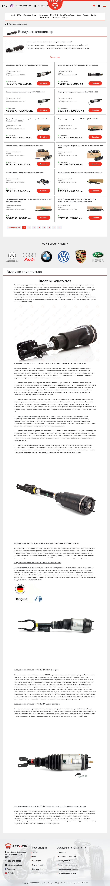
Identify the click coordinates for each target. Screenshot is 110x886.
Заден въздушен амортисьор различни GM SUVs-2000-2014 (80, 172)
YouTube (9, 873)
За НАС (35, 852)
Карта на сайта (38, 865)
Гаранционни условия (67, 873)
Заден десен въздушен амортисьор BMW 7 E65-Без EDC (27, 65)
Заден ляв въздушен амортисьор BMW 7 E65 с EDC (25, 92)
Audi (13, 15)
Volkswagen (43, 15)
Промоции (36, 861)
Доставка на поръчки (67, 857)
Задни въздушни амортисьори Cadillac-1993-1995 (24, 146)
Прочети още (55, 57)
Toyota (85, 15)
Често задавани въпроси (68, 869)
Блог (34, 857)
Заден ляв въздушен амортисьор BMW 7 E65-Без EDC (78, 65)
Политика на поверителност (69, 865)
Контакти (36, 869)
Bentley (94, 15)
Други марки (44, 17)
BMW (19, 15)
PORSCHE (54, 15)
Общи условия (64, 861)
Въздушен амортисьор (18, 24)
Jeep (79, 15)
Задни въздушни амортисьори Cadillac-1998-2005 (25, 172)
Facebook (10, 869)
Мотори (65, 17)
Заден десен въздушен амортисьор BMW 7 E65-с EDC (78, 92)
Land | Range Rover (67, 15)
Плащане (61, 852)
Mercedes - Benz (30, 15)
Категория (56, 17)
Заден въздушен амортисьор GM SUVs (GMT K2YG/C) (78, 119)
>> (60, 227)
